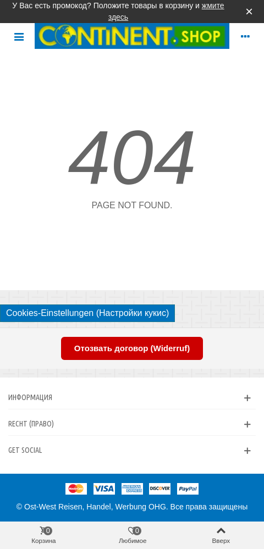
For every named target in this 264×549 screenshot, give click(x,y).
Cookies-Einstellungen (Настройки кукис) (87, 313)
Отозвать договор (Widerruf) (132, 348)
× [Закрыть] (249, 11)
